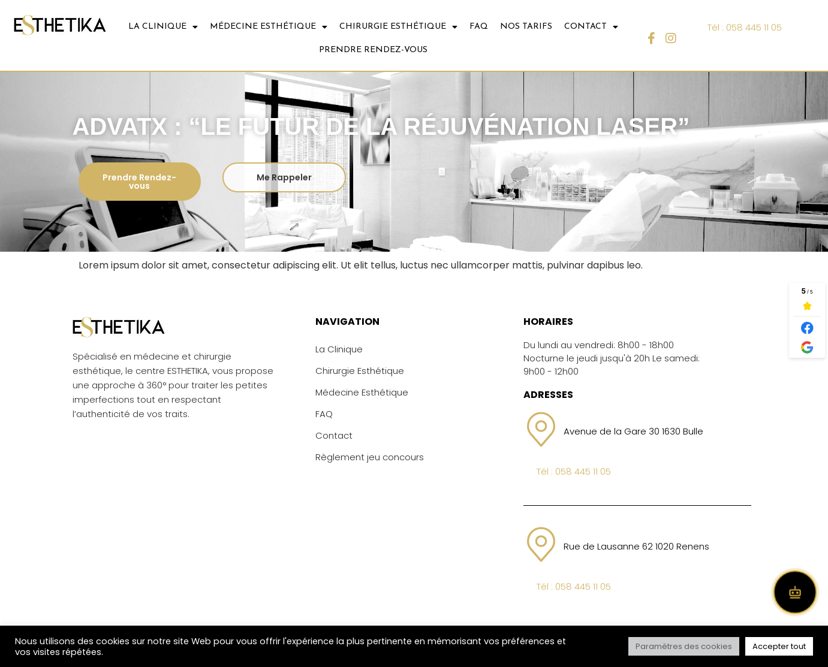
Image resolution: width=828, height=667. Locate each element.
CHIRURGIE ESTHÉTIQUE (398, 27)
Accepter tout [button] (779, 646)
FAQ (478, 26)
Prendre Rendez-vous (373, 50)
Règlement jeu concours (369, 457)
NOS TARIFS (526, 26)
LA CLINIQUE (163, 27)
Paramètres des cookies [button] (684, 646)
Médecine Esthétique (361, 392)
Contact (334, 435)
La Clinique (339, 349)
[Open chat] (795, 592)
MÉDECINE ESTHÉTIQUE (268, 27)
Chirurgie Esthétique (359, 370)
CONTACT (591, 27)
